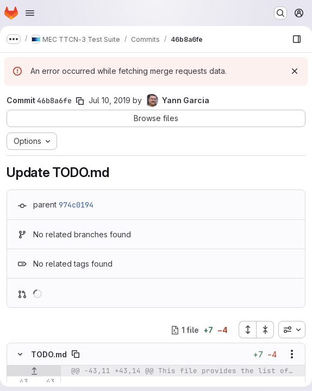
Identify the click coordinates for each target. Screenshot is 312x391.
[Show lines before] (34, 370)
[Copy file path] (75, 354)
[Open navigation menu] (30, 13)
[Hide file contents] (20, 354)
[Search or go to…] (280, 13)
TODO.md (49, 354)
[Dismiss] (294, 71)
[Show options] (291, 354)
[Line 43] (19, 381)
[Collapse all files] (265, 329)
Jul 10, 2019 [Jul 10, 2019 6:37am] (109, 100)
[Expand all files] (247, 329)
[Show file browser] (296, 39)
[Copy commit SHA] (79, 101)
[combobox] (291, 329)
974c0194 (76, 205)
